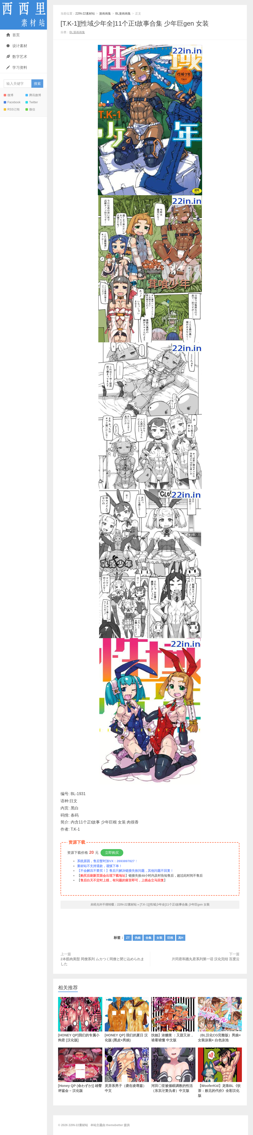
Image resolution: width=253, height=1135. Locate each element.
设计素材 (16, 46)
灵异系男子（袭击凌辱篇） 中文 (127, 1070)
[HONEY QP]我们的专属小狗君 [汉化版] (80, 1019)
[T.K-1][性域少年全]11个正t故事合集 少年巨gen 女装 (135, 23)
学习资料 (16, 67)
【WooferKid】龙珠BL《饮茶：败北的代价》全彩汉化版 (220, 1073)
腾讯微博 (33, 95)
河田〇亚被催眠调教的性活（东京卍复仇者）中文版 (173, 1070)
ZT (128, 938)
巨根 (170, 938)
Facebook (12, 102)
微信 (30, 109)
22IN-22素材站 (23, 15)
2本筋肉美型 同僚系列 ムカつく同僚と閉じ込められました (102, 961)
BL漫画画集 (123, 13)
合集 (148, 938)
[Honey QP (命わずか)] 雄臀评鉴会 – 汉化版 (80, 1070)
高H (180, 938)
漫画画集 (105, 13)
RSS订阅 (12, 109)
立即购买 (112, 853)
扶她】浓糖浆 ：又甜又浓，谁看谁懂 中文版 (173, 1019)
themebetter (114, 1125)
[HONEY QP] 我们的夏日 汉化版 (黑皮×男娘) (127, 1019)
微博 (8, 95)
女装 (159, 938)
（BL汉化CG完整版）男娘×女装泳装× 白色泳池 (220, 1019)
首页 (13, 35)
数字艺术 (16, 56)
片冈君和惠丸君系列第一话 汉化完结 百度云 (205, 959)
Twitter (31, 102)
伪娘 (138, 938)
